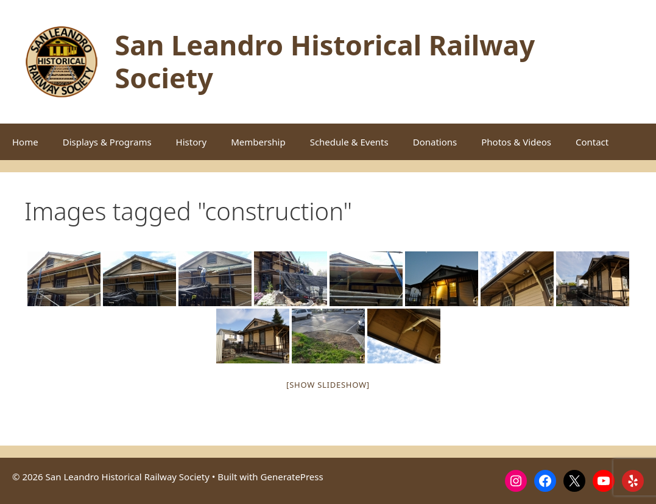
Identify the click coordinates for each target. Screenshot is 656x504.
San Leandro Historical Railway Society (325, 61)
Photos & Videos (516, 142)
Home (25, 142)
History (191, 142)
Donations (435, 142)
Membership (258, 142)
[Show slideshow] (328, 384)
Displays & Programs (107, 142)
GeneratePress (292, 477)
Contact (592, 142)
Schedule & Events (349, 142)
